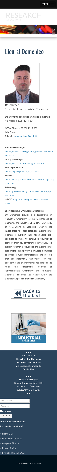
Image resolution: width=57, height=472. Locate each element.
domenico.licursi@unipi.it (25, 136)
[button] (48, 4)
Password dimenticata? (11, 426)
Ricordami (6, 411)
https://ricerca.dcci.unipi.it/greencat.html (25, 163)
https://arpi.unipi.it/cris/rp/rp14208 (22, 171)
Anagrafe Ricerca (10, 443)
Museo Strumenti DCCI (13, 452)
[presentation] (3, 31)
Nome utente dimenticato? (13, 421)
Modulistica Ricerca (12, 438)
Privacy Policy (9, 448)
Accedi (6, 416)
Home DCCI (8, 433)
